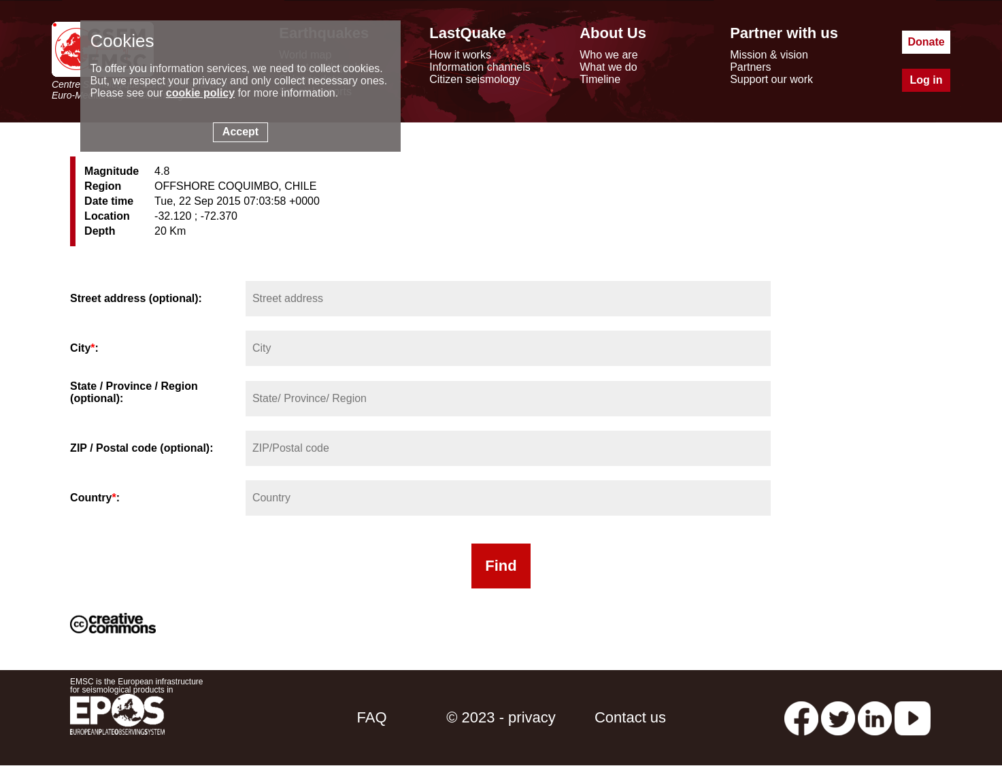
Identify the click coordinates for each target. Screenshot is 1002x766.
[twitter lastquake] (838, 717)
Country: (95, 497)
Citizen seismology (474, 79)
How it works (460, 55)
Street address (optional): (136, 298)
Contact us (630, 717)
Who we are (608, 55)
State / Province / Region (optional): (134, 392)
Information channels (480, 67)
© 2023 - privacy (501, 717)
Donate (925, 42)
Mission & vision (769, 55)
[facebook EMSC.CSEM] (801, 717)
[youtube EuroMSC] (913, 717)
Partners (750, 67)
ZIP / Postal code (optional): (141, 448)
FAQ (371, 717)
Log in (926, 80)
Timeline (600, 79)
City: (84, 348)
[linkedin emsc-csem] (875, 717)
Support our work (771, 79)
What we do (608, 67)
